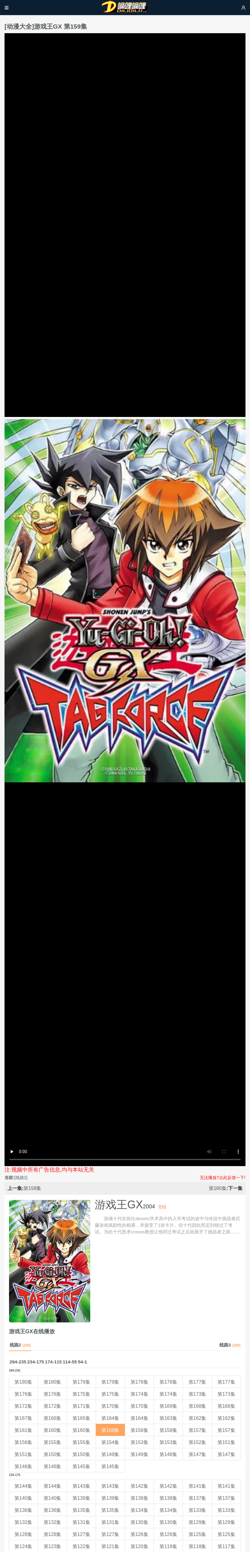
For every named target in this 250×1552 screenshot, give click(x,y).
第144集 (23, 1486)
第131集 (81, 1522)
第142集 (139, 1486)
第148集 (168, 1454)
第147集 (197, 1454)
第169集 (168, 1406)
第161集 (23, 1430)
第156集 (23, 1442)
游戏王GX (119, 1204)
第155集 (52, 1442)
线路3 (230, 1344)
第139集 (81, 1498)
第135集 (81, 1510)
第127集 (81, 1534)
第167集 (23, 1418)
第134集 (139, 1510)
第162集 (197, 1418)
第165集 (81, 1418)
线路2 (20, 1344)
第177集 (197, 1382)
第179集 (81, 1382)
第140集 (23, 1498)
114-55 (70, 1361)
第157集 (197, 1430)
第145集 (81, 1466)
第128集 (23, 1534)
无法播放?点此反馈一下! (222, 1177)
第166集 (52, 1418)
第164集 (110, 1418)
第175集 (81, 1394)
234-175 (35, 1361)
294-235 (18, 1361)
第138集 (139, 1498)
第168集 (197, 1406)
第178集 (139, 1382)
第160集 (218, 1188)
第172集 (23, 1406)
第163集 (168, 1418)
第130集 (139, 1522)
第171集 (81, 1406)
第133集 (197, 1510)
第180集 (23, 1382)
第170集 (110, 1406)
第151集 (226, 1442)
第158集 (32, 1188)
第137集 (197, 1498)
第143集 (81, 1486)
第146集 (23, 1466)
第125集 (197, 1534)
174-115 (53, 1361)
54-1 (82, 1361)
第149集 (110, 1454)
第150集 (52, 1454)
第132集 (23, 1522)
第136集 (23, 1510)
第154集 (110, 1442)
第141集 (197, 1486)
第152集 (197, 1442)
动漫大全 (19, 26)
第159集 (110, 1430)
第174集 (139, 1394)
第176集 (23, 1394)
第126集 (139, 1534)
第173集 (197, 1394)
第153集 (139, 1442)
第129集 (197, 1522)
